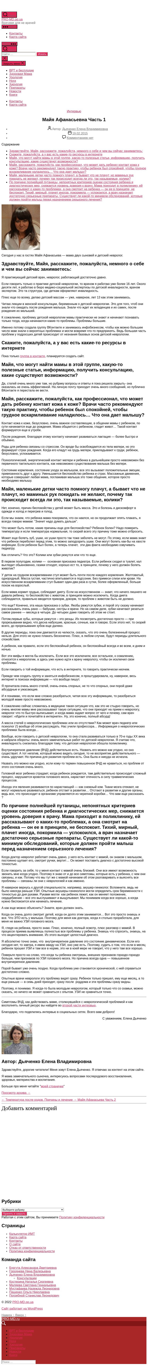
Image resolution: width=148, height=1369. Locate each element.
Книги (13, 94)
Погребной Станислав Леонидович (34, 1295)
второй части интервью (79, 1005)
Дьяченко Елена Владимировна (85, 129)
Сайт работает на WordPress (22, 1308)
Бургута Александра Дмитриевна (33, 1267)
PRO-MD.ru (11, 1319)
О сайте (15, 1244)
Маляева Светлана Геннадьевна (32, 1285)
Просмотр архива (16, 1092)
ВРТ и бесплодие (21, 70)
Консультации (27, 1278)
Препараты (17, 87)
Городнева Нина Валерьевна (30, 1271)
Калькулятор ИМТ (22, 1233)
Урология (16, 77)
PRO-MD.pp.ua (12, 19)
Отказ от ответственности (27, 1247)
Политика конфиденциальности (32, 1251)
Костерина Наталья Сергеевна (31, 1281)
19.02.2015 (80, 133)
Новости (15, 91)
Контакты (16, 33)
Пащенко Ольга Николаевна (29, 1292)
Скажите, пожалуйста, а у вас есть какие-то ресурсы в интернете (55, 154)
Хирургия (15, 84)
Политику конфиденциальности (81, 1217)
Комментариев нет (80, 137)
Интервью (74, 111)
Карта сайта (17, 37)
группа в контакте (32, 356)
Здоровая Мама (20, 74)
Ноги (12, 80)
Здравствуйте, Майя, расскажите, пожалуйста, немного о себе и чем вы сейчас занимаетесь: (76, 151)
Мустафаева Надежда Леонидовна (34, 1288)
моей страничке (52, 1086)
